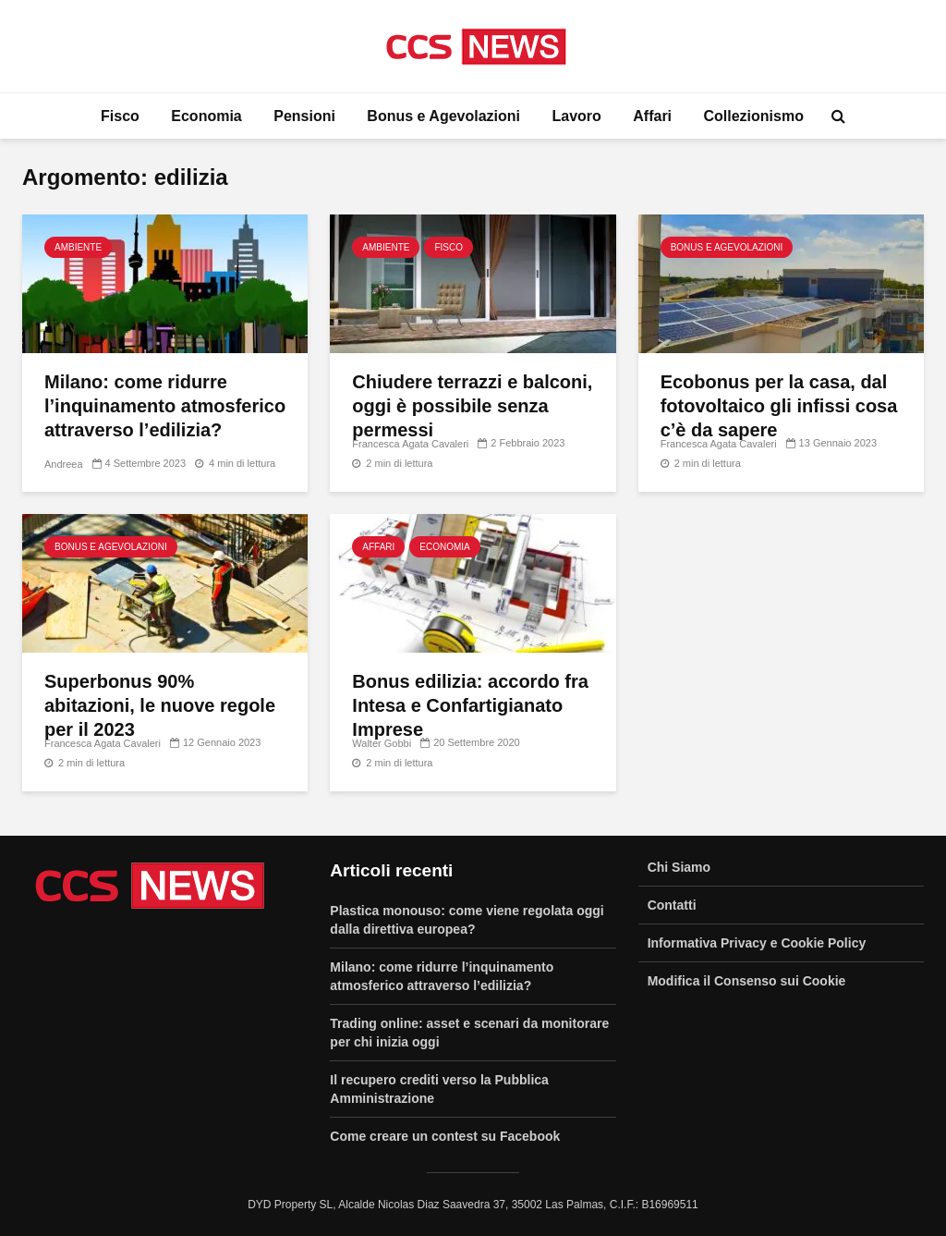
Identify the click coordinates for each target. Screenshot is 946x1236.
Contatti (672, 905)
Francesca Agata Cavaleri (410, 443)
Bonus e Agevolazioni (443, 116)
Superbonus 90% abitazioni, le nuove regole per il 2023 (159, 705)
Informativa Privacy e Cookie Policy (757, 943)
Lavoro (576, 116)
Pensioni (304, 116)
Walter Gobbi (381, 743)
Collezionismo (754, 116)
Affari (652, 116)
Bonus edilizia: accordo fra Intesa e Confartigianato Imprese (470, 705)
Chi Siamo (679, 867)
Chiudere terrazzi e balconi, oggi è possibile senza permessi (472, 406)
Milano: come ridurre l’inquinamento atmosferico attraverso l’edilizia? (164, 406)
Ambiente (78, 247)
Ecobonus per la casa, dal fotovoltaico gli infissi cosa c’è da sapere (779, 406)
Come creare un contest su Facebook (445, 1136)
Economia (206, 116)
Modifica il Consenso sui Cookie (747, 980)
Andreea (63, 464)
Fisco (120, 116)
